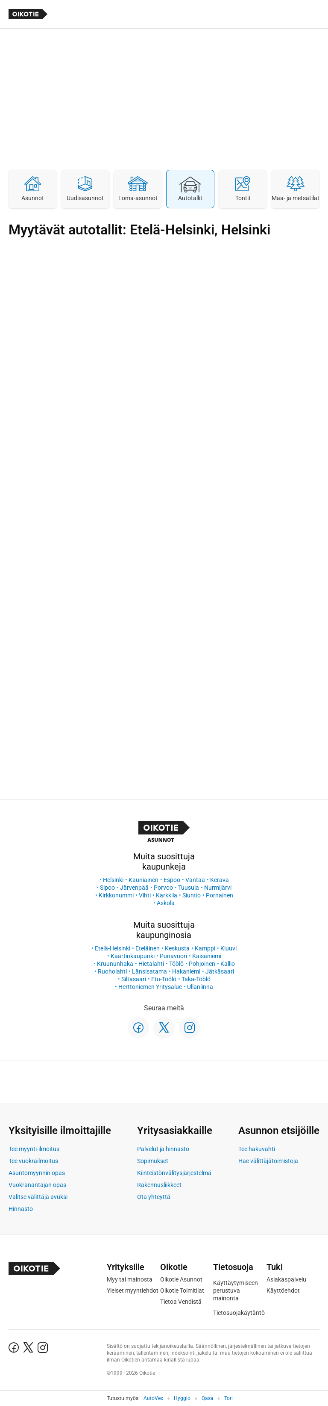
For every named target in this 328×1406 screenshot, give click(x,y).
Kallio (227, 963)
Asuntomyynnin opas (37, 1172)
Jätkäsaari (219, 971)
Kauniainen (143, 879)
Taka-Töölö (196, 979)
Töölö (176, 963)
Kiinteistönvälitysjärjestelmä (174, 1172)
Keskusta (177, 948)
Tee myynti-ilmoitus (34, 1149)
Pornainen (219, 895)
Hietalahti (151, 963)
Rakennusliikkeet (159, 1184)
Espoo (172, 879)
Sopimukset (152, 1160)
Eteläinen (147, 948)
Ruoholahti (112, 971)
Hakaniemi (186, 971)
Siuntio (191, 895)
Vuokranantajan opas (37, 1184)
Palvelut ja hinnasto (163, 1149)
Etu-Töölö (163, 979)
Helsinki (113, 879)
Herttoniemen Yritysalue (150, 986)
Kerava (219, 879)
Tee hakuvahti (256, 1149)
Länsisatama (149, 971)
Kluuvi (228, 948)
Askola (166, 903)
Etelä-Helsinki (112, 948)
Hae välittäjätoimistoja (268, 1160)
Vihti (145, 895)
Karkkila (166, 895)
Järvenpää (134, 887)
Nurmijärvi (217, 887)
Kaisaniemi (206, 956)
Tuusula (188, 887)
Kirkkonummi (116, 895)
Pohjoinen (202, 963)
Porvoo (163, 887)
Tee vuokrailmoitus (33, 1160)
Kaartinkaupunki (133, 956)
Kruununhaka (115, 963)
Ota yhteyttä (153, 1196)
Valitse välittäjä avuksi (38, 1196)
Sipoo (107, 887)
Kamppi (205, 948)
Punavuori (173, 956)
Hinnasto (21, 1208)
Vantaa (195, 879)
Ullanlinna (200, 986)
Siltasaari (133, 979)
